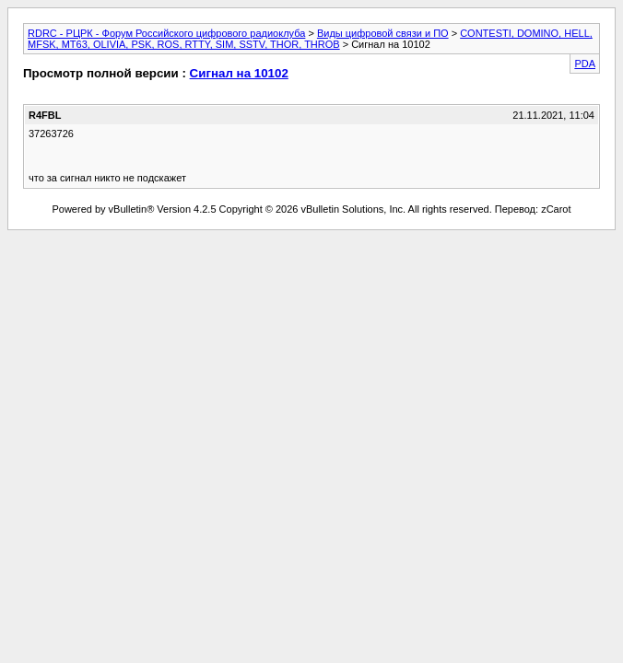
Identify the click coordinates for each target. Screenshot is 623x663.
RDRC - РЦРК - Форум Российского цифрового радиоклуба (166, 33)
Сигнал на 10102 (239, 73)
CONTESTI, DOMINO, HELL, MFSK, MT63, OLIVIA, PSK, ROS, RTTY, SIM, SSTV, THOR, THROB (310, 39)
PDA (584, 63)
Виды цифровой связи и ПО (383, 33)
